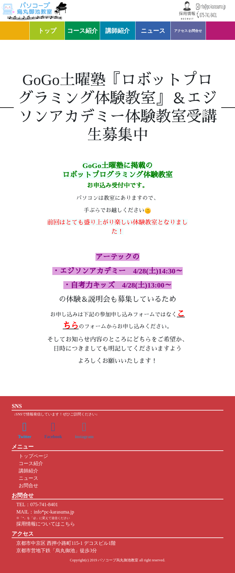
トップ (47, 30)
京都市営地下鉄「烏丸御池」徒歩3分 (56, 550)
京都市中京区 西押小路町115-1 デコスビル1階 (66, 543)
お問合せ (27, 485)
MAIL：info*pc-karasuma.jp (45, 511)
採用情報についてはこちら (45, 523)
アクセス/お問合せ (188, 30)
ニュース (153, 30)
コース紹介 (82, 30)
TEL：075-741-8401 (37, 504)
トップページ (32, 456)
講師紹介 (117, 30)
